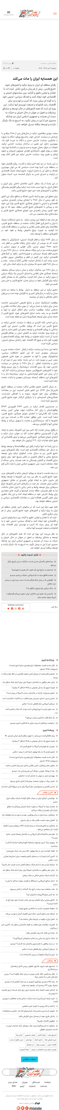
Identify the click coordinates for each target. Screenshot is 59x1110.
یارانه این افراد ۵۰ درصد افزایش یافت (40, 933)
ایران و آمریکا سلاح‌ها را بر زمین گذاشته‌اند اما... (37, 954)
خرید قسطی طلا (50, 1039)
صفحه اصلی (52, 63)
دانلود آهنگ (38, 1039)
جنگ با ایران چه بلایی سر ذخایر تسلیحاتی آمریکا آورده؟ (34, 938)
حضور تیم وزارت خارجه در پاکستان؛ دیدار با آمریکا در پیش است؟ (30, 693)
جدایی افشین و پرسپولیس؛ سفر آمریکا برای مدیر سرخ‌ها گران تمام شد (28, 786)
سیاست (43, 63)
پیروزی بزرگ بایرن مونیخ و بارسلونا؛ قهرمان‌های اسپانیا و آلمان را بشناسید (31, 844)
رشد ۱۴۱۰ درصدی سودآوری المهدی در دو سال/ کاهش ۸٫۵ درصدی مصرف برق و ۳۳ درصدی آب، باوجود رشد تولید (31, 983)
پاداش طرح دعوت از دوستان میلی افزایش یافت (37, 1016)
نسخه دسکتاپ (29, 1059)
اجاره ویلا (19, 1035)
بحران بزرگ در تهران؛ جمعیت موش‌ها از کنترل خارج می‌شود (32, 781)
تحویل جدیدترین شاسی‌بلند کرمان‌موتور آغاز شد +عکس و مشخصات (28, 1011)
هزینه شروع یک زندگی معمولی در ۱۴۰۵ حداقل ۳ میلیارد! (33, 687)
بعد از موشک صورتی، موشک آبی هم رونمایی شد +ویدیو (33, 771)
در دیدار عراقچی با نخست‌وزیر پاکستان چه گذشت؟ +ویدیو (33, 943)
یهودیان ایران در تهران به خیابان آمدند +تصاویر (36, 775)
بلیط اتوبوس (24, 1049)
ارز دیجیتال (30, 1044)
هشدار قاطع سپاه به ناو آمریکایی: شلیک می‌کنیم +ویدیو (31, 575)
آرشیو (22, 1086)
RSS (14, 1086)
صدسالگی (36, 1082)
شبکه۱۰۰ (47, 1082)
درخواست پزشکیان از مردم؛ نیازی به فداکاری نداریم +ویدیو (32, 723)
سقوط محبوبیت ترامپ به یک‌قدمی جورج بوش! (37, 908)
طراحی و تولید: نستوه (29, 1103)
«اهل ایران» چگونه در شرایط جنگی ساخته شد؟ (37, 919)
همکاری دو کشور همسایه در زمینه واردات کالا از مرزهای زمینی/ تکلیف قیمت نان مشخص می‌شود (30, 827)
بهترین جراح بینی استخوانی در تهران (43, 1049)
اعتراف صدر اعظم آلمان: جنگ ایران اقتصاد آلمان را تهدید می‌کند (30, 913)
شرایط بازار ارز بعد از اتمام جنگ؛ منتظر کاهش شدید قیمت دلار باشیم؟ (28, 864)
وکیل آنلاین (41, 1035)
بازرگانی (50, 960)
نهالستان (29, 1039)
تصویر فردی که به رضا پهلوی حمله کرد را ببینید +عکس (34, 751)
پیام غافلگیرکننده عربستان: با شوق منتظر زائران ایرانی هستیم (31, 735)
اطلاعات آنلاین (29, 13)
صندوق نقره (52, 1035)
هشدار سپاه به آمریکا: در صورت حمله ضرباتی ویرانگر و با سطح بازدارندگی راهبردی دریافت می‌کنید (32, 808)
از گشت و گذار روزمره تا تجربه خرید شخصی (38, 1006)
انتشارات (32, 1086)
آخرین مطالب (48, 792)
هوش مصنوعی (30, 1035)
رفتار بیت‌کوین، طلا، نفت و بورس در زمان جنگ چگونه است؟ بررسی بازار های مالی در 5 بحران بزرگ (31, 975)
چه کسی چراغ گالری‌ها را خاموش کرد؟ (40, 894)
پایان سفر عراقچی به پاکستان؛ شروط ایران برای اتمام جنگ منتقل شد (28, 682)
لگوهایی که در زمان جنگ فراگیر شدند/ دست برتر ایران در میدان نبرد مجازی (30, 581)
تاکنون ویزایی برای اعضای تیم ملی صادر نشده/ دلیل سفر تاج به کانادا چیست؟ (32, 901)
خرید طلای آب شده (16, 1039)
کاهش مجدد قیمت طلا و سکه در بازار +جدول (37, 820)
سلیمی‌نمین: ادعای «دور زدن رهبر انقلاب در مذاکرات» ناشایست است (28, 698)
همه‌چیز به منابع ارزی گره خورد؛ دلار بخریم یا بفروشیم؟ (32, 569)
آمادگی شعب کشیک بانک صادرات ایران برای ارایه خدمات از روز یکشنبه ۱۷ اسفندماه (30, 991)
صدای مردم (12, 1082)
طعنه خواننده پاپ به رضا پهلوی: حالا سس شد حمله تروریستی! (30, 851)
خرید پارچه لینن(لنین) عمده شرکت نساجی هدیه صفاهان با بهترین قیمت (30, 1000)
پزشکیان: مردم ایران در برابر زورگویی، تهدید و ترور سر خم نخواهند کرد (28, 814)
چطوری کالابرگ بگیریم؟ (46, 1021)
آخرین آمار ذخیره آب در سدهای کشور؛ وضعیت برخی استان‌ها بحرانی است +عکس (30, 858)
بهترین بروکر (40, 1044)
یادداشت (43, 1086)
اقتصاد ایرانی (51, 1044)
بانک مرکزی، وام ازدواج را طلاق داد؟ (39, 588)
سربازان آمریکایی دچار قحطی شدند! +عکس (38, 703)
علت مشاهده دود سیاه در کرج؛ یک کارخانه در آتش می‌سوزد (32, 889)
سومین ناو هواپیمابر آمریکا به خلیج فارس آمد (37, 746)
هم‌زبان (24, 1082)
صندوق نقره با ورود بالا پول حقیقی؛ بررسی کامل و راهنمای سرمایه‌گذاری (34, 968)
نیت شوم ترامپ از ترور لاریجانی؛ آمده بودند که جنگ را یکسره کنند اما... (31, 711)
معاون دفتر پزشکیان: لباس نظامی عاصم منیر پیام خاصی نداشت (30, 765)
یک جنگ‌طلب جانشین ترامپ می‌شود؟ (40, 717)
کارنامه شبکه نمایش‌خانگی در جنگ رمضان (38, 875)
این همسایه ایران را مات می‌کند (35, 78)
